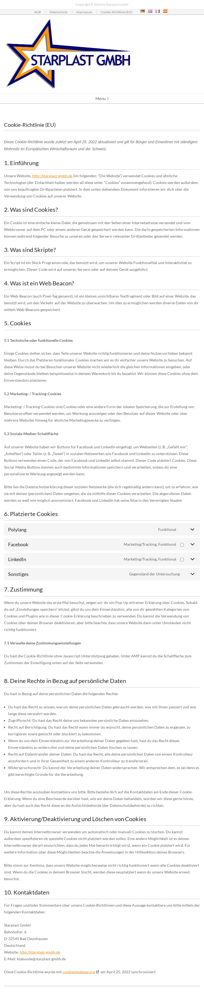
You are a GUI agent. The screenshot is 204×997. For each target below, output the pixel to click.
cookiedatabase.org (79, 971)
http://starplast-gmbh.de (52, 175)
